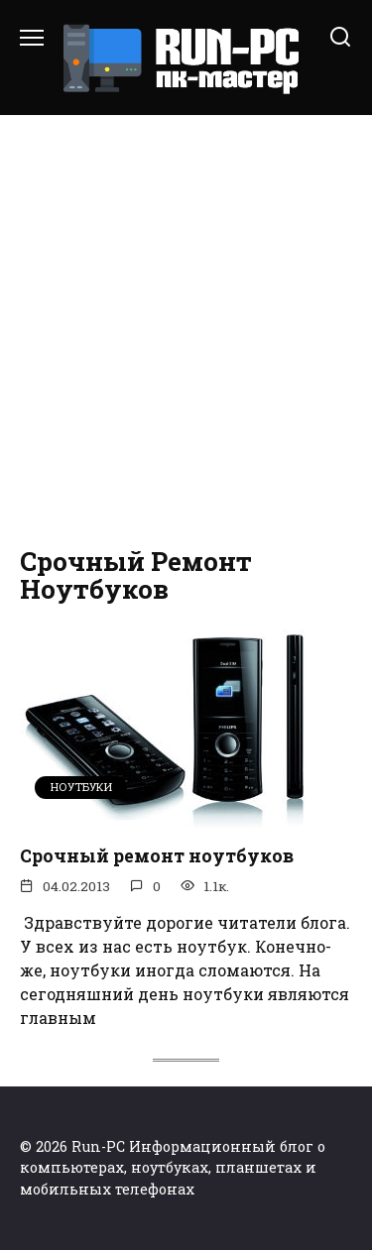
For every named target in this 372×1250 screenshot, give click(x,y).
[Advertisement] (186, 331)
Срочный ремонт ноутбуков (157, 856)
